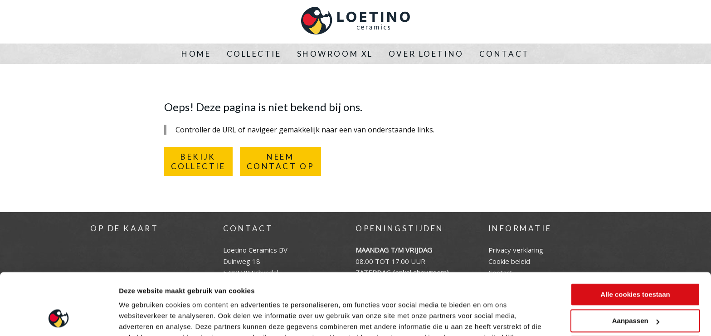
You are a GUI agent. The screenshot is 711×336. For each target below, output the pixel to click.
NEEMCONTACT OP (281, 161)
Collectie (254, 53)
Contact (504, 53)
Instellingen (138, 318)
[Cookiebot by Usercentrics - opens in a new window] (58, 318)
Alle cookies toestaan (635, 239)
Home (196, 53)
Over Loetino (426, 53)
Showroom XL (335, 53)
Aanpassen (635, 265)
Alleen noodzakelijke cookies (635, 292)
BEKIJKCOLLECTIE (198, 161)
